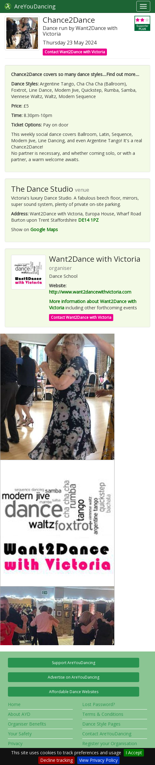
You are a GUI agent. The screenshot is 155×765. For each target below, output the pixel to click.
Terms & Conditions (102, 714)
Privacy (15, 743)
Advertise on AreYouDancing (73, 677)
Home (14, 704)
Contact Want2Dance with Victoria (75, 52)
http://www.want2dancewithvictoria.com (90, 292)
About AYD (19, 714)
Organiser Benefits (27, 724)
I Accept (134, 753)
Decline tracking (56, 760)
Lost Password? (98, 704)
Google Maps (44, 229)
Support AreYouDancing (73, 662)
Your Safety (20, 734)
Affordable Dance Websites (73, 691)
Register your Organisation (109, 743)
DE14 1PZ (88, 220)
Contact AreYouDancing (106, 734)
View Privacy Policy (98, 760)
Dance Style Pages (101, 724)
